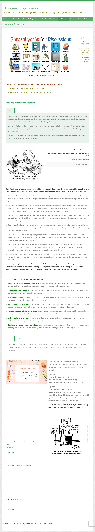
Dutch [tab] (18, 110)
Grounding (73, 19)
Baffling (30, 19)
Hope (54, 19)
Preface (5, 19)
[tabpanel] (47, 128)
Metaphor (44, 19)
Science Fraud (22, 19)
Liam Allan (13, 19)
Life (50, 19)
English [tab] (10, 110)
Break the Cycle (63, 19)
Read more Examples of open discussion (19, 465)
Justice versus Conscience (21, 8)
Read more (11, 452)
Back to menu (9, 447)
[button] (26, 453)
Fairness (37, 19)
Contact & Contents (83, 19)
